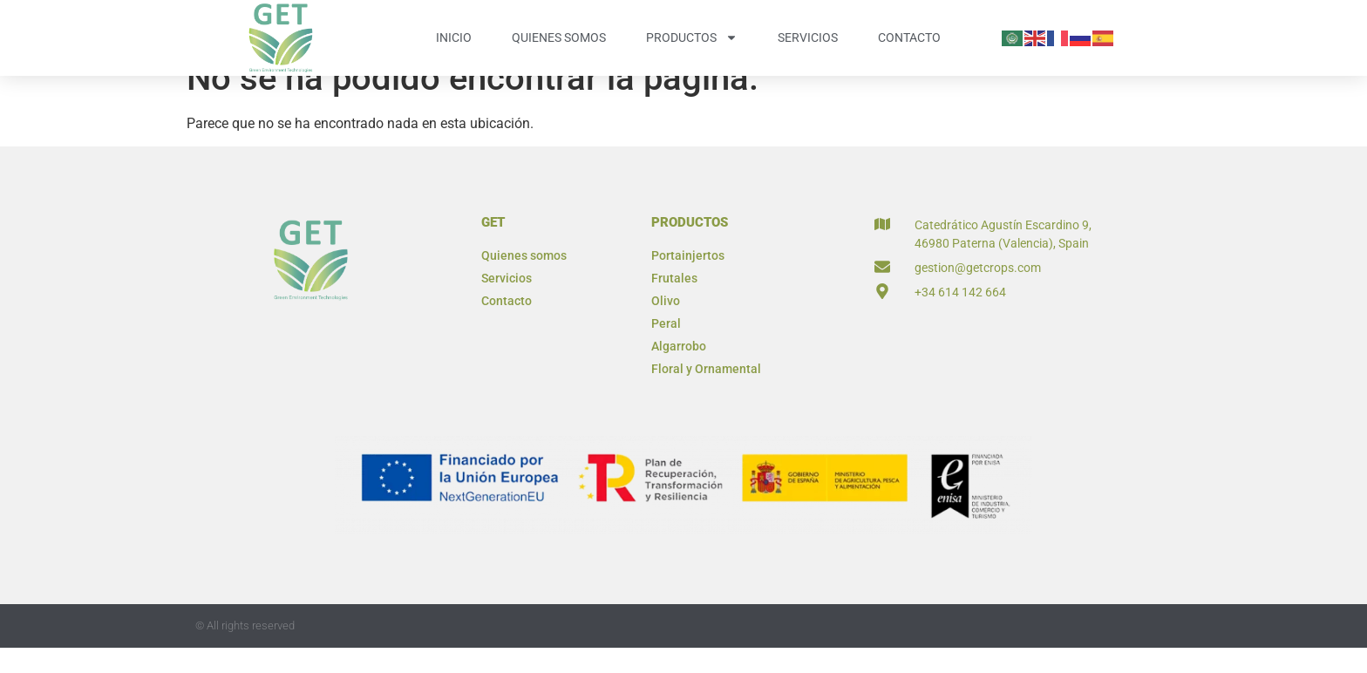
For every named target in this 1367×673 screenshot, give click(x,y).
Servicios (808, 37)
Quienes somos (559, 37)
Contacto (909, 37)
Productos (692, 37)
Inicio (454, 37)
